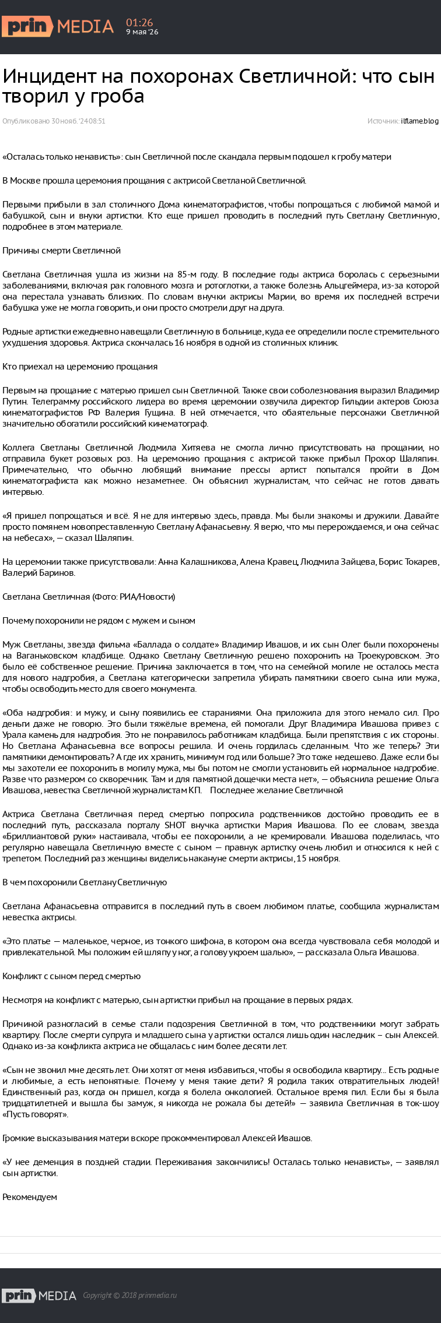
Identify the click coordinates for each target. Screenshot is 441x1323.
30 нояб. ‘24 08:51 (78, 121)
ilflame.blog (420, 121)
